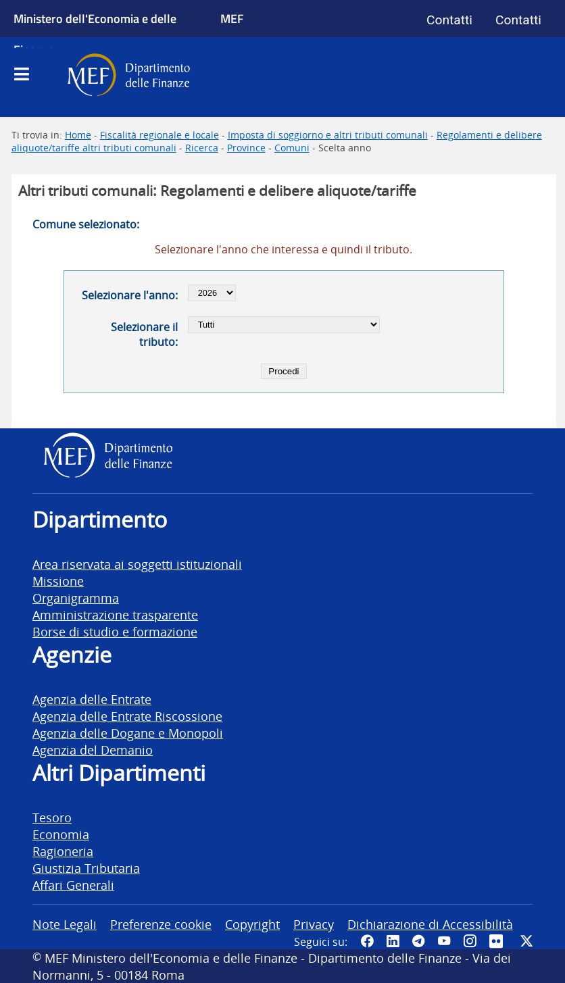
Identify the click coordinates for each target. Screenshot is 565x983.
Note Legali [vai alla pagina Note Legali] (64, 923)
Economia (60, 834)
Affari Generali (73, 884)
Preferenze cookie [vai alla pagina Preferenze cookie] (161, 923)
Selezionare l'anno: (130, 295)
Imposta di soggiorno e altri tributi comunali (328, 134)
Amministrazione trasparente (115, 614)
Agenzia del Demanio (92, 749)
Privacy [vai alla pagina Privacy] (313, 923)
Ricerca (201, 147)
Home (78, 134)
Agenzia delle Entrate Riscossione (127, 715)
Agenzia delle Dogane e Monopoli (127, 732)
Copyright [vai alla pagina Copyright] (252, 923)
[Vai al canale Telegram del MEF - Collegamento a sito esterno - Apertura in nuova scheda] (418, 940)
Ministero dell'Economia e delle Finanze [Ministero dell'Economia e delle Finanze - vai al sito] (95, 34)
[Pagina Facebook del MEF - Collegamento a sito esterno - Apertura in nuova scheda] (367, 940)
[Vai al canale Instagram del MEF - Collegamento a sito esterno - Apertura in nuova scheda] (470, 940)
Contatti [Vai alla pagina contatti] (449, 20)
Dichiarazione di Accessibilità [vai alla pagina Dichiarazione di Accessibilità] (430, 923)
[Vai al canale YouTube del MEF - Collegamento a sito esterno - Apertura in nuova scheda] (444, 940)
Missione (58, 580)
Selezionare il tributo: (144, 334)
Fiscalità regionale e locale (159, 134)
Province (246, 147)
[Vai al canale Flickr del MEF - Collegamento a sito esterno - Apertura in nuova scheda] (498, 940)
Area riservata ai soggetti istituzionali (137, 563)
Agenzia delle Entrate (91, 698)
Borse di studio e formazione (114, 631)
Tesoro (52, 817)
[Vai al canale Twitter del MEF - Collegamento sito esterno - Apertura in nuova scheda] (526, 940)
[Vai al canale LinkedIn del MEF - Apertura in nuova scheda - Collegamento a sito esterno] (393, 940)
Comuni (292, 147)
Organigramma (75, 597)
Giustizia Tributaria (86, 867)
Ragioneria (62, 850)
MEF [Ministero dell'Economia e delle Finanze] (232, 18)
